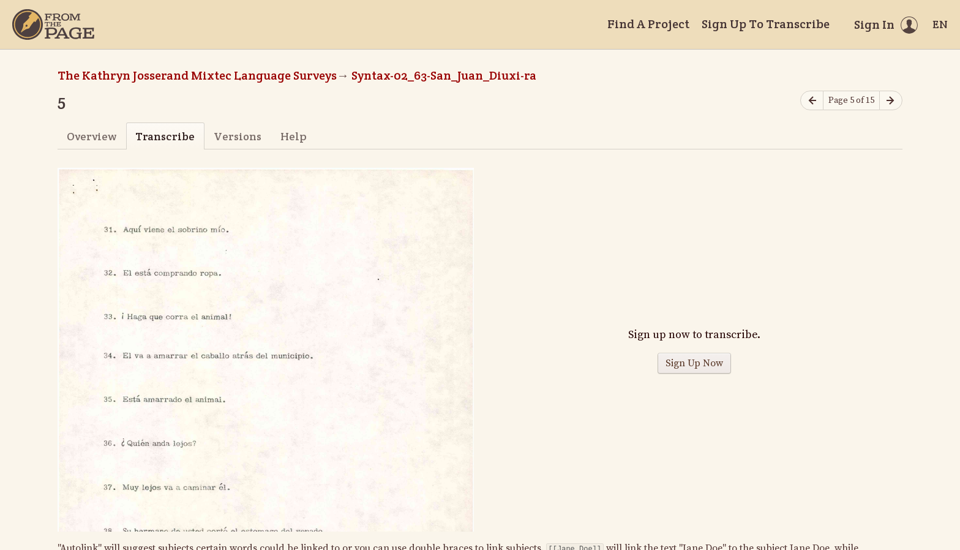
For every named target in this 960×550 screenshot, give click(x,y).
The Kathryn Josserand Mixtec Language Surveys (197, 75)
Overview (91, 136)
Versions (237, 136)
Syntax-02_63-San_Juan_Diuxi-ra (443, 75)
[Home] (53, 24)
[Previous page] (811, 101)
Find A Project (648, 24)
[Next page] (890, 101)
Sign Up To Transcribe (766, 24)
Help (293, 136)
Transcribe (165, 136)
